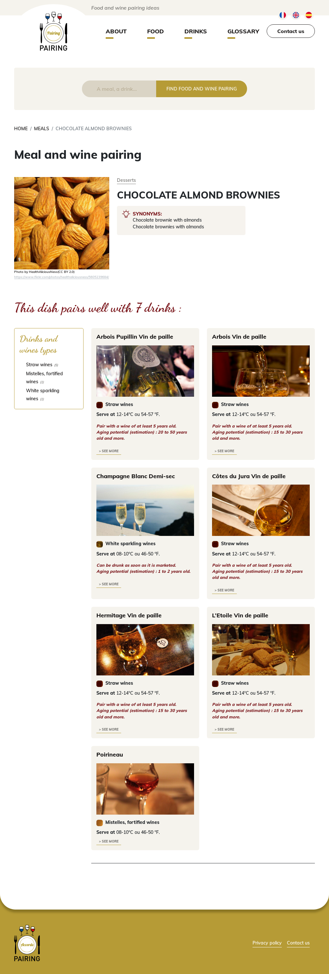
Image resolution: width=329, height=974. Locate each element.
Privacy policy (267, 942)
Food (155, 31)
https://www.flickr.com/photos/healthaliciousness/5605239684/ (61, 277)
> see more (109, 451)
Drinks (195, 31)
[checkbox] (49, 364)
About (116, 31)
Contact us (290, 31)
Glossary (243, 31)
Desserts (126, 180)
